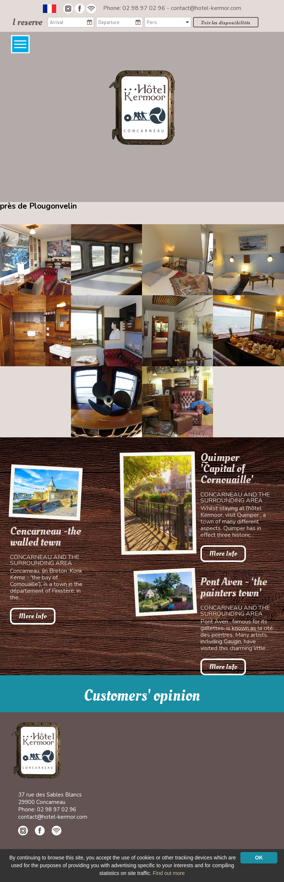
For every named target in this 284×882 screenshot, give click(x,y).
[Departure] (119, 22)
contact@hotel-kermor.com (206, 8)
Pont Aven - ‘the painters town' (233, 587)
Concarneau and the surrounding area (45, 560)
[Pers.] (168, 22)
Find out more (169, 873)
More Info (33, 616)
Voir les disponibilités (225, 22)
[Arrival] (71, 22)
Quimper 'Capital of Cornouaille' (226, 468)
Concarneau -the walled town (45, 537)
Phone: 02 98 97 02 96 (135, 8)
